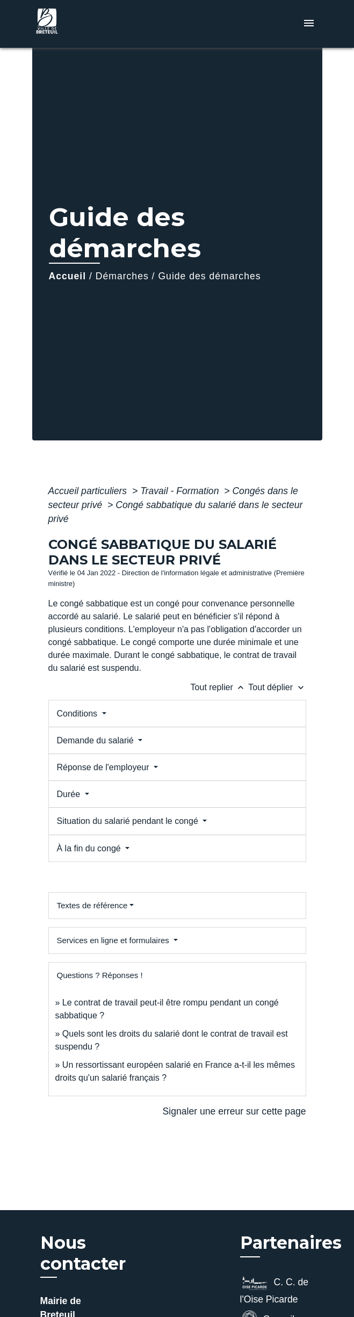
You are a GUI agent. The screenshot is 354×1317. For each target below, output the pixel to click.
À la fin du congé (90, 848)
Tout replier (220, 687)
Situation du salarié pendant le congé (129, 821)
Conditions (78, 713)
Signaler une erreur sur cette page (234, 1111)
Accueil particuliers (89, 491)
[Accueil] (72, 24)
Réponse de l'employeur (104, 767)
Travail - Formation (180, 491)
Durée (70, 794)
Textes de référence (92, 905)
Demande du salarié (96, 740)
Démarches (122, 276)
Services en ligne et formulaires (114, 940)
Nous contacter (83, 1253)
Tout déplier (277, 687)
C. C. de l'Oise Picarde (274, 1289)
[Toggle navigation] (308, 24)
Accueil (67, 276)
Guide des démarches (209, 276)
